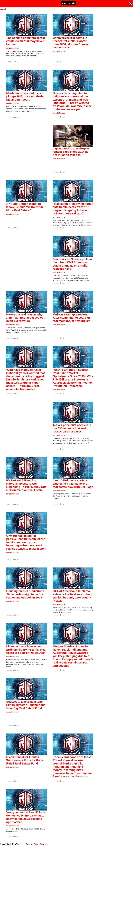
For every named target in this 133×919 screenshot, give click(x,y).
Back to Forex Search (36, 844)
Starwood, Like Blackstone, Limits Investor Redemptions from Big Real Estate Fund (26, 756)
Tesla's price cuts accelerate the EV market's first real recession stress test (72, 458)
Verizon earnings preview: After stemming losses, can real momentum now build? (71, 339)
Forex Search (68, 3)
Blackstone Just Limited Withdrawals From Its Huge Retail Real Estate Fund (24, 815)
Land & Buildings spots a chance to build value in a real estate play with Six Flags (73, 517)
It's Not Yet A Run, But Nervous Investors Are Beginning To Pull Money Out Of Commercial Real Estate (26, 519)
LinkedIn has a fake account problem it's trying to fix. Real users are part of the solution (26, 696)
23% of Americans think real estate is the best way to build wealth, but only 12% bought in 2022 (73, 638)
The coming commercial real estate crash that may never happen (25, 41)
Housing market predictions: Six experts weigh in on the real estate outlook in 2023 (25, 636)
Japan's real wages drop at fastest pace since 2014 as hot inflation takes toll (71, 160)
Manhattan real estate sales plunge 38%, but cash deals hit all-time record (25, 100)
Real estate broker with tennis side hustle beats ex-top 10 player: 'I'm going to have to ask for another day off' (73, 221)
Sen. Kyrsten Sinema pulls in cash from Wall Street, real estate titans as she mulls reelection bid (72, 280)
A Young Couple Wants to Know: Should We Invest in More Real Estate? (24, 220)
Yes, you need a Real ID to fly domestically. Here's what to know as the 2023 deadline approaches (26, 876)
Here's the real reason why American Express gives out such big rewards (25, 339)
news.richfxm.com (12, 48)
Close (130, 4)
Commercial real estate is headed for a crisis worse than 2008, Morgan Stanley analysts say (71, 42)
